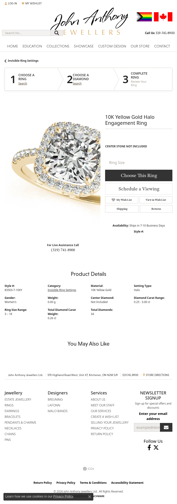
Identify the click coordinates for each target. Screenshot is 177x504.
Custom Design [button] (112, 46)
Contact (162, 46)
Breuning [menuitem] (55, 399)
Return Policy (42, 483)
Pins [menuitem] (8, 440)
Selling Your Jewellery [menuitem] (110, 422)
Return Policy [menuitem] (102, 434)
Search (22, 83)
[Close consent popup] (89, 496)
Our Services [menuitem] (101, 411)
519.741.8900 (130, 375)
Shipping (122, 209)
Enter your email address (153, 416)
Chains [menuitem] (10, 434)
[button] (11, 3)
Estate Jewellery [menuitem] (18, 399)
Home (12, 46)
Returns (156, 209)
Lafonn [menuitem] (54, 405)
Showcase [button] (84, 46)
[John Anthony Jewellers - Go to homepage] (88, 24)
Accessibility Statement (127, 483)
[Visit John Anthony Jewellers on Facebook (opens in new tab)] (149, 447)
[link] (160, 32)
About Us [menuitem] (98, 399)
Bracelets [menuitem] (13, 417)
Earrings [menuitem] (12, 411)
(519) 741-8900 (63, 249)
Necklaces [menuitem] (13, 428)
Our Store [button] (140, 46)
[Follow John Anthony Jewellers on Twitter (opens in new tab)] (156, 447)
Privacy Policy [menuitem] (102, 428)
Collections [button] (58, 46)
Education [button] (32, 46)
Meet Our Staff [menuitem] (103, 405)
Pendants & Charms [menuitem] (20, 422)
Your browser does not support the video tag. (74, 167)
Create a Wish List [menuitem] (105, 417)
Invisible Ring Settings (23, 61)
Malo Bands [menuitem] (58, 411)
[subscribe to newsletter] (166, 427)
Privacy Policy (65, 483)
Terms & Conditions (93, 483)
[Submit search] (56, 33)
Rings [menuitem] (9, 405)
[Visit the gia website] (88, 468)
